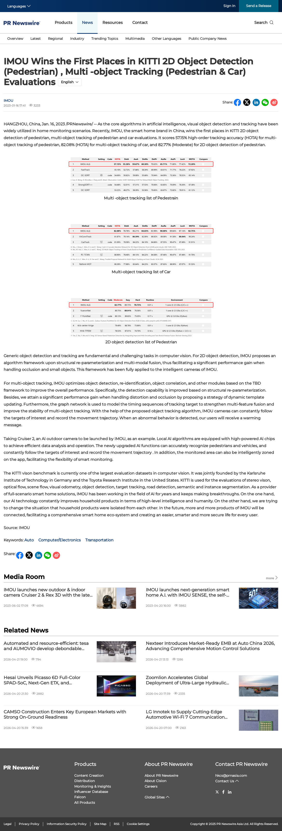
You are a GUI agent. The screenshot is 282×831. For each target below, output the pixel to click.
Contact (140, 22)
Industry (77, 38)
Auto (29, 540)
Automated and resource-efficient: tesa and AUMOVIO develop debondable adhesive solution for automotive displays (49, 646)
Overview (15, 38)
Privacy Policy (29, 824)
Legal (7, 824)
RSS (116, 824)
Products (63, 22)
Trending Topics (104, 38)
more (272, 578)
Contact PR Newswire (241, 764)
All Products (84, 802)
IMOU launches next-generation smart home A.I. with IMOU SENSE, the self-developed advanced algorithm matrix (187, 592)
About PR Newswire (169, 764)
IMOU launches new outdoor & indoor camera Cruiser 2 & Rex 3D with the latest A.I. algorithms (49, 592)
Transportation (99, 540)
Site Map (100, 824)
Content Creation (88, 775)
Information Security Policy (67, 824)
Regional (55, 38)
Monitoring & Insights (92, 786)
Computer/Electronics (59, 540)
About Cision (155, 781)
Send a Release (258, 6)
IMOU (8, 100)
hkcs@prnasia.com (231, 775)
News (87, 22)
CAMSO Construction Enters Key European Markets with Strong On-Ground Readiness (65, 714)
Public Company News (207, 38)
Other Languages (166, 38)
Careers (151, 786)
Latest (35, 38)
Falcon (80, 797)
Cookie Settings (138, 824)
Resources (112, 22)
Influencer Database (91, 792)
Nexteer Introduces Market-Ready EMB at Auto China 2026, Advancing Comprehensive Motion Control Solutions (210, 646)
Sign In (229, 6)
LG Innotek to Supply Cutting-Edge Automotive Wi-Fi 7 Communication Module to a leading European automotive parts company (185, 714)
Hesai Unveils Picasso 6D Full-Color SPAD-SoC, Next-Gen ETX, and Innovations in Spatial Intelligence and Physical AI (45, 680)
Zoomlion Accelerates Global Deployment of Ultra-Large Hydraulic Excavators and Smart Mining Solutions (188, 680)
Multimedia (135, 38)
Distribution (84, 781)
